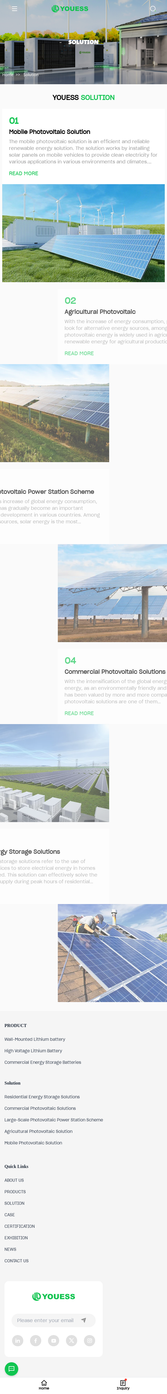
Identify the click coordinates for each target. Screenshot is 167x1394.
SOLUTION (14, 1203)
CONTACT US (16, 1260)
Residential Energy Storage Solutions (42, 1096)
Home (7, 74)
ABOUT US (14, 1180)
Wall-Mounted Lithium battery (34, 1039)
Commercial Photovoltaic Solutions (40, 1108)
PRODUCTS (15, 1191)
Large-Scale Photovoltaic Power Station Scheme (53, 1119)
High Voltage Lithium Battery (33, 1050)
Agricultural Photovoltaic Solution (38, 1131)
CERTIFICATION (19, 1226)
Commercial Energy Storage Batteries (42, 1062)
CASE (9, 1214)
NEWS (10, 1249)
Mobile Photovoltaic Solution (33, 1143)
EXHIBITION (16, 1237)
